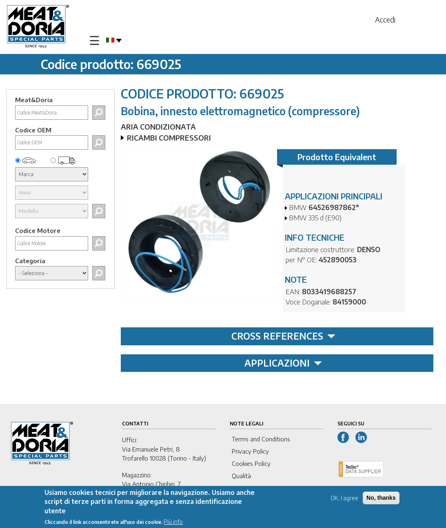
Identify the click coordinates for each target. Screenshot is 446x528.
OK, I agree (344, 498)
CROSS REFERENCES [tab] (283, 336)
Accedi (385, 19)
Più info (173, 522)
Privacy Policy (250, 451)
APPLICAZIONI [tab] (283, 363)
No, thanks (381, 498)
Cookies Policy (251, 463)
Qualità (241, 475)
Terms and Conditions (261, 439)
